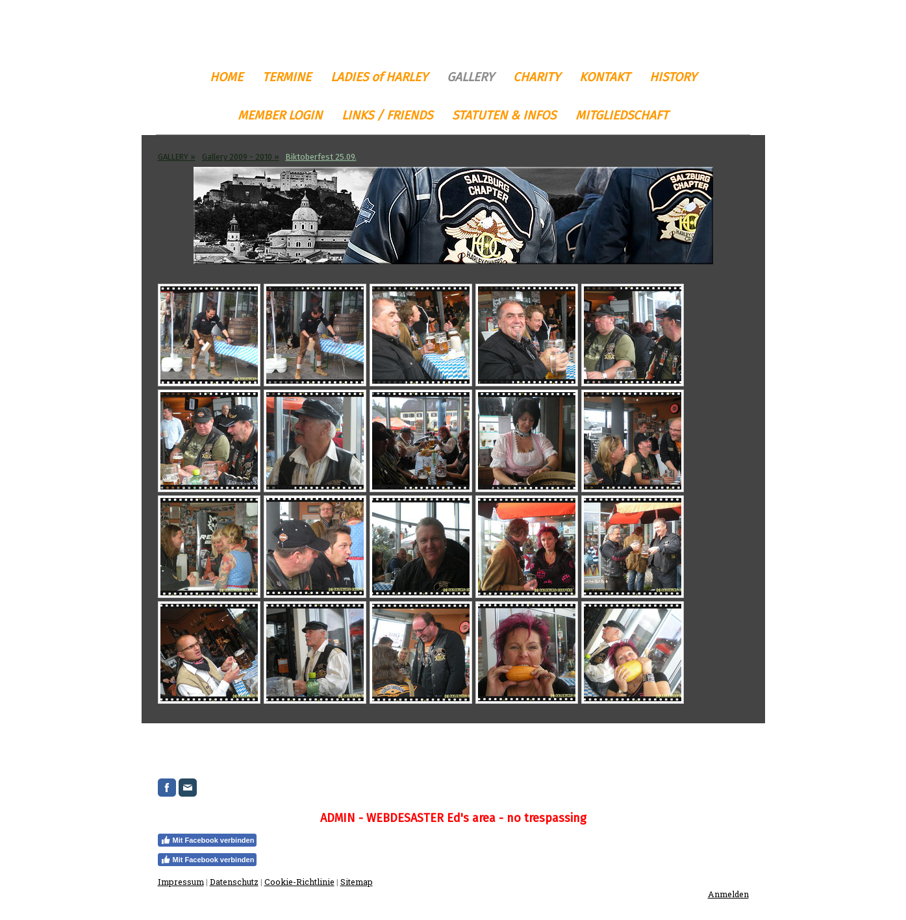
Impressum (181, 881)
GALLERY (470, 76)
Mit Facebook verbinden (207, 840)
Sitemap (356, 881)
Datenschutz (234, 881)
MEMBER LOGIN (280, 115)
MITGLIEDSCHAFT (621, 115)
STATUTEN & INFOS (504, 115)
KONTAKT (604, 76)
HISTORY (672, 76)
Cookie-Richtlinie (299, 881)
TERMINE (286, 76)
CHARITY (536, 76)
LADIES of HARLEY (379, 76)
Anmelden (728, 894)
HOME (226, 76)
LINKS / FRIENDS (387, 115)
